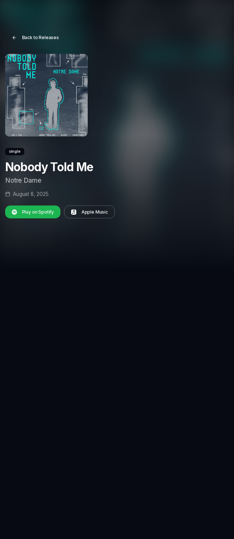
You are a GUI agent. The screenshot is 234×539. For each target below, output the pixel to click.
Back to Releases (35, 37)
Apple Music (89, 211)
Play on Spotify (33, 211)
